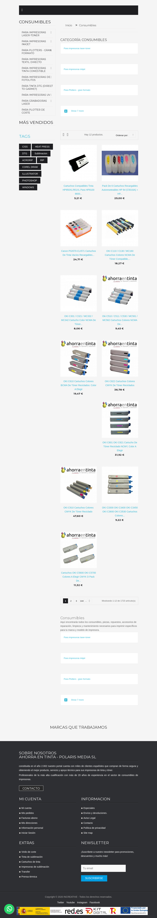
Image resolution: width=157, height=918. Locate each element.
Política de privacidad (95, 828)
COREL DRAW (30, 167)
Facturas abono (30, 818)
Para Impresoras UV (36, 94)
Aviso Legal (89, 818)
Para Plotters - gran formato (36, 52)
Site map (88, 833)
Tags (24, 136)
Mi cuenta (27, 808)
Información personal (32, 828)
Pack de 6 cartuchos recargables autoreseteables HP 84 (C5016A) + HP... (120, 190)
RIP (42, 160)
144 (82, 601)
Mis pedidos (28, 813)
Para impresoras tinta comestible (34, 70)
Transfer (26, 871)
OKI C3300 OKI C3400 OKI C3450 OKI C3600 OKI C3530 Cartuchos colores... (120, 511)
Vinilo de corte (29, 852)
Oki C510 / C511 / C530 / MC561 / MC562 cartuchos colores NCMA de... (119, 320)
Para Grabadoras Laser (34, 102)
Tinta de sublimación (32, 856)
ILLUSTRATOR (30, 173)
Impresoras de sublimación (35, 866)
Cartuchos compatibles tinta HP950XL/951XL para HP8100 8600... (78, 190)
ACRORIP (27, 160)
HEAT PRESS (42, 146)
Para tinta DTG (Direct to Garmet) (37, 87)
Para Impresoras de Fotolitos (36, 79)
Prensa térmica (29, 876)
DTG (24, 153)
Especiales (89, 808)
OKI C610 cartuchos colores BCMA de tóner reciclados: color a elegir (78, 385)
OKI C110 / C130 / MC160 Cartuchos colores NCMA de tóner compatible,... (120, 255)
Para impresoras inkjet (34, 43)
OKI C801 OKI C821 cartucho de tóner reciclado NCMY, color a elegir (120, 446)
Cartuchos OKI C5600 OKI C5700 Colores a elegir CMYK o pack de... (78, 576)
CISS (25, 146)
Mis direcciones (29, 823)
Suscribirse (94, 878)
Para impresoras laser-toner (34, 34)
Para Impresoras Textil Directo (34, 61)
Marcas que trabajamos (78, 727)
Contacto (31, 788)
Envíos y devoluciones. (95, 813)
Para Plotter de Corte (33, 111)
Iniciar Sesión (28, 833)
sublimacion (41, 153)
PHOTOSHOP (29, 180)
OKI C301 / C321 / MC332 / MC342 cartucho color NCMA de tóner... (78, 320)
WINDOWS (28, 187)
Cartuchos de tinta (31, 861)
